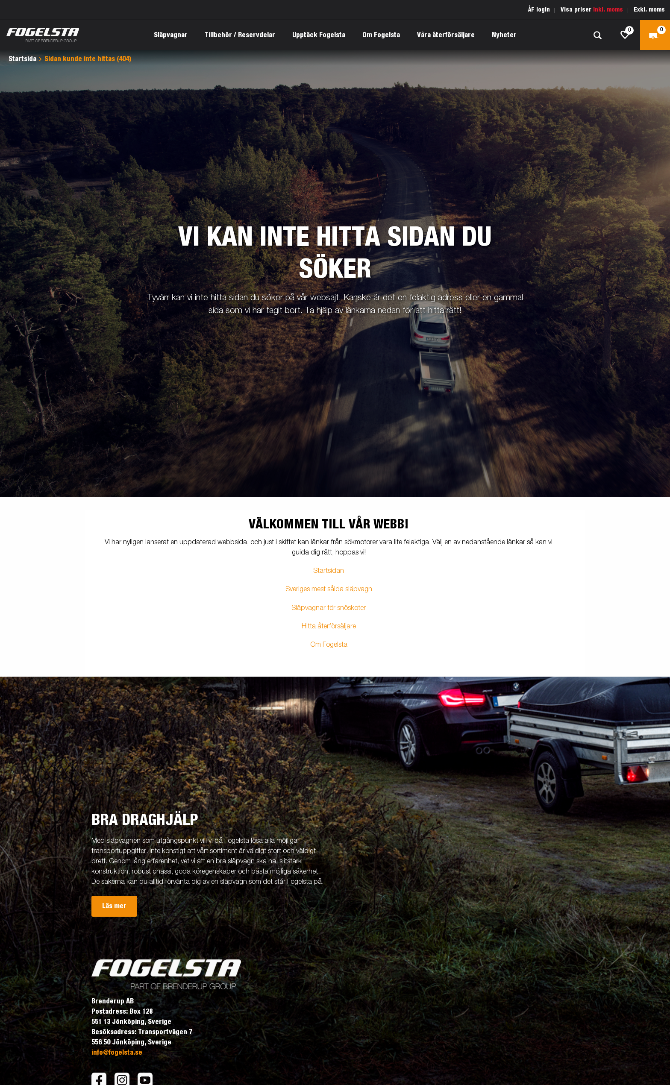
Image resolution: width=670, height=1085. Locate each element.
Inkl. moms (608, 10)
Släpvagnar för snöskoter (328, 608)
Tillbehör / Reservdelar (240, 35)
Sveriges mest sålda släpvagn (328, 589)
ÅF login (539, 10)
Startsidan (328, 571)
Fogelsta (335, 645)
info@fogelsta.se (116, 1052)
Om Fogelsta (381, 35)
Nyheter (504, 35)
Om (316, 645)
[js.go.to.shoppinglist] (625, 35)
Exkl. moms (649, 10)
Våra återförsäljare (446, 35)
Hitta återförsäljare (329, 626)
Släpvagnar (171, 35)
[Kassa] (655, 35)
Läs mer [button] (114, 906)
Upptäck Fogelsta (318, 35)
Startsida (22, 59)
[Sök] (597, 35)
